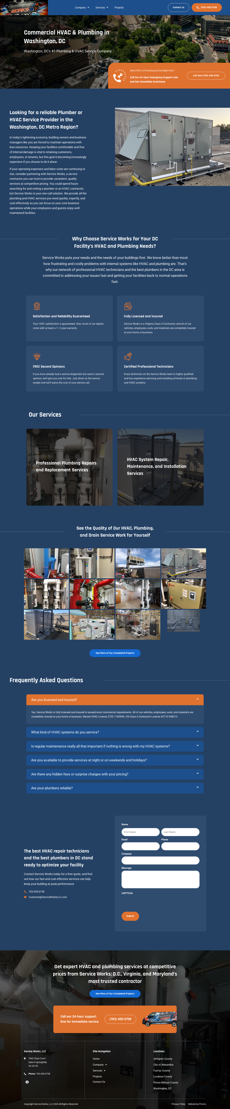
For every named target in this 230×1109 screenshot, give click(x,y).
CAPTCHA (127, 893)
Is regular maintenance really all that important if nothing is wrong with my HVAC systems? (100, 746)
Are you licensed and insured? (54, 700)
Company (82, 7)
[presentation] (146, 902)
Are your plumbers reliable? (52, 788)
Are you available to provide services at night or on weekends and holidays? (89, 760)
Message (126, 868)
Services (102, 7)
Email (125, 839)
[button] (115, 699)
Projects (119, 7)
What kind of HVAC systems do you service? (65, 732)
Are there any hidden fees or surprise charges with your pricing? (79, 774)
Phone (164, 839)
